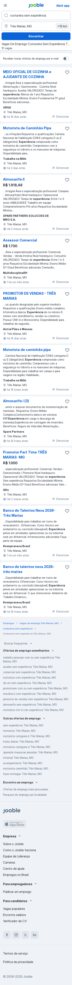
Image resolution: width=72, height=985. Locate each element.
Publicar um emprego (17, 892)
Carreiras (9, 862)
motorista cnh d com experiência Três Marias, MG (33, 710)
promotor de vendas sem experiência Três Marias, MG (35, 699)
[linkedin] (34, 935)
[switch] (66, 59)
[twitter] (25, 935)
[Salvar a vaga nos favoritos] (67, 72)
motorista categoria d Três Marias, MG (26, 747)
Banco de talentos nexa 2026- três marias (28, 569)
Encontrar (36, 36)
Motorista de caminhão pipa (27, 350)
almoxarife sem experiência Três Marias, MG (30, 704)
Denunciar (60, 116)
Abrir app (63, 6)
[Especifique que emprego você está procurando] (36, 15)
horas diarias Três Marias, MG (21, 741)
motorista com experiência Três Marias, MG (29, 677)
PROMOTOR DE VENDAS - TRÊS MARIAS (29, 295)
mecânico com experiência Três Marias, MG (29, 693)
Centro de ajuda (13, 869)
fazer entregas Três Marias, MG (22, 774)
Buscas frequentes (18, 643)
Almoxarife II (14, 179)
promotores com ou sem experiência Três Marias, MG (35, 688)
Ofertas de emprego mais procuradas (25, 789)
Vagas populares (14, 909)
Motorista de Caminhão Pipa (27, 128)
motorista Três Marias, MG (19, 730)
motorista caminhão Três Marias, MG (25, 768)
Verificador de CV (15, 921)
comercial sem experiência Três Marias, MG (29, 672)
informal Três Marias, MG (18, 757)
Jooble (27, 976)
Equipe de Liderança (16, 856)
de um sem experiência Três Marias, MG (27, 683)
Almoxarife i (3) (16, 401)
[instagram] (16, 935)
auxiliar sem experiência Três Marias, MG (28, 666)
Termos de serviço (15, 953)
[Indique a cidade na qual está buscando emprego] (36, 26)
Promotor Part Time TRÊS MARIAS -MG (25, 454)
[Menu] (5, 5)
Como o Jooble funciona (19, 850)
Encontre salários (14, 915)
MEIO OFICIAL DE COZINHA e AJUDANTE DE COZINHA (27, 74)
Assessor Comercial (20, 240)
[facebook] (7, 935)
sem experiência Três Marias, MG (23, 725)
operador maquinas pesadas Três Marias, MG (30, 752)
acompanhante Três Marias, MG (22, 763)
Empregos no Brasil (16, 875)
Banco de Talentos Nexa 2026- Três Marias (29, 512)
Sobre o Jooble (13, 844)
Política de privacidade (18, 962)
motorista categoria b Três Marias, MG (26, 736)
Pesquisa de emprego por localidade (25, 794)
